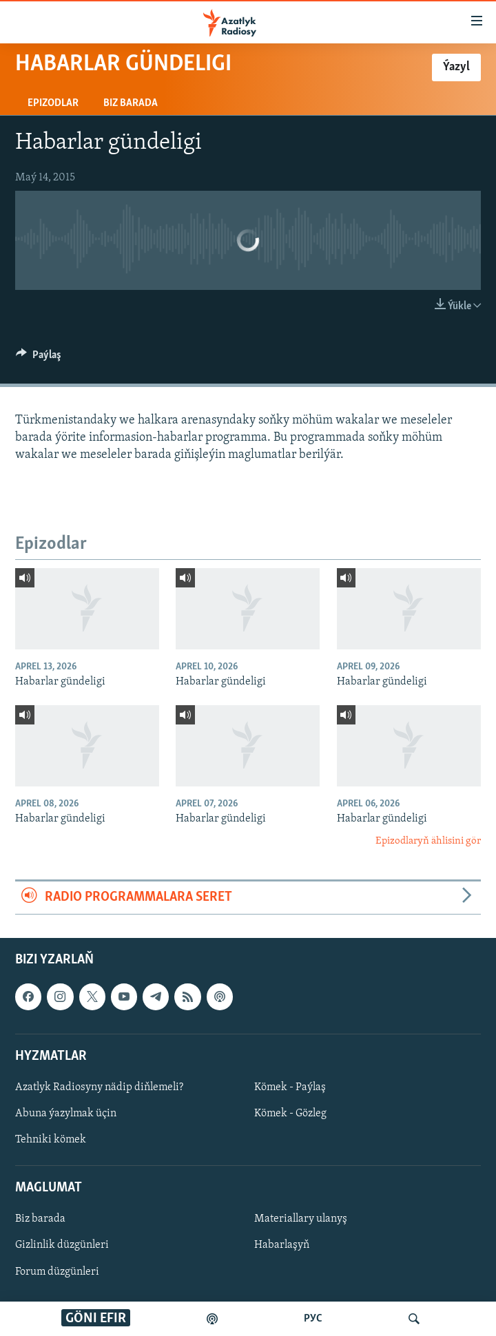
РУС (313, 1318)
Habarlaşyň (281, 1245)
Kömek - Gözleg (290, 1113)
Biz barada (130, 103)
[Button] (38, 358)
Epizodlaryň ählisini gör (428, 841)
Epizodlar (53, 103)
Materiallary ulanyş (300, 1218)
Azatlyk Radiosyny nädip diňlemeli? (99, 1087)
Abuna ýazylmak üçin (65, 1113)
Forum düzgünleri (57, 1271)
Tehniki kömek (50, 1139)
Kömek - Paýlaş (290, 1087)
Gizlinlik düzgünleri (62, 1245)
